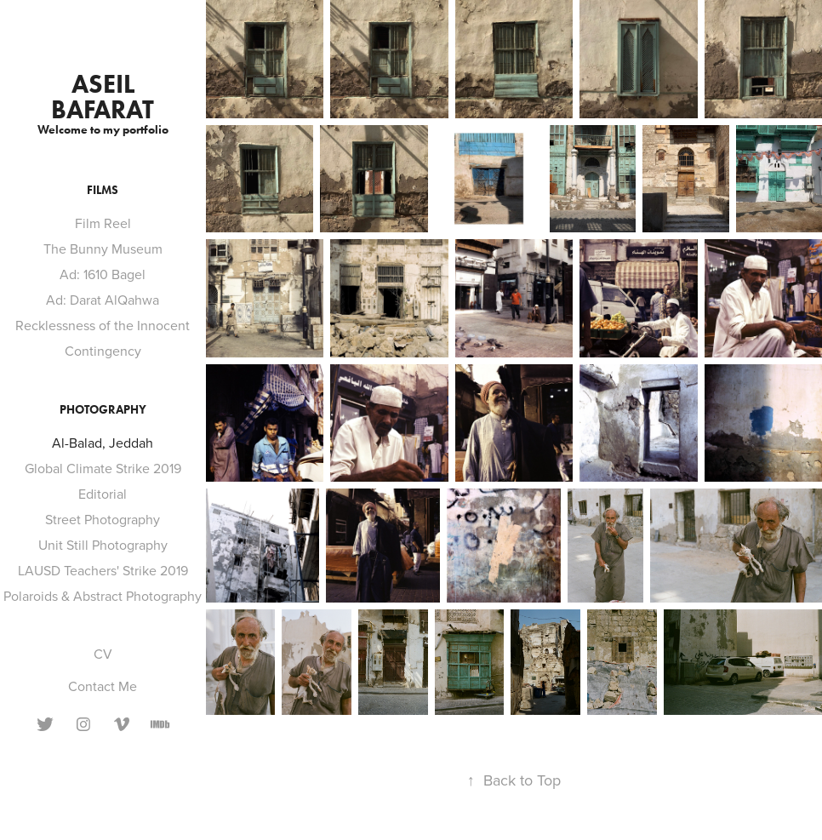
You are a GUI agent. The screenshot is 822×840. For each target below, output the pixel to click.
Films (102, 190)
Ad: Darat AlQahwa (102, 299)
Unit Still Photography (103, 544)
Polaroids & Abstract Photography (102, 595)
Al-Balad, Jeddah (102, 442)
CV (103, 653)
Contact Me (102, 686)
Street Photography (102, 519)
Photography (103, 410)
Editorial (102, 493)
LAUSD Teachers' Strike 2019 (103, 570)
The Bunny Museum (103, 248)
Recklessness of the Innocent (102, 325)
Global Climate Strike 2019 (103, 468)
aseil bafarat (102, 96)
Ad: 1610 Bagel (103, 274)
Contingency (103, 350)
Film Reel (103, 223)
